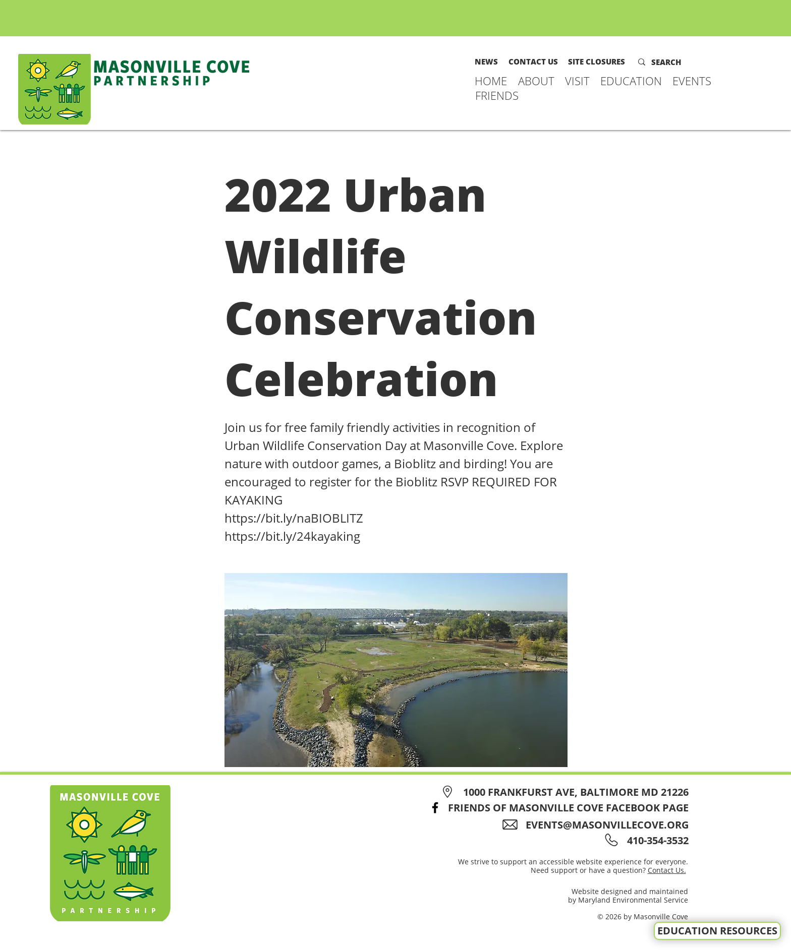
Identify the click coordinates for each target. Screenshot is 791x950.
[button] (536, 80)
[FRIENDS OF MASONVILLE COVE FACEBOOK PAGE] (556, 807)
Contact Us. (667, 870)
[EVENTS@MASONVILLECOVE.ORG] (599, 825)
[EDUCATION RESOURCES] (717, 931)
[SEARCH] (673, 62)
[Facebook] (435, 807)
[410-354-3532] (656, 840)
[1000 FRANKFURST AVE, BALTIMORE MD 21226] (563, 792)
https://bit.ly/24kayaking (292, 536)
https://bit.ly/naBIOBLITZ (293, 518)
